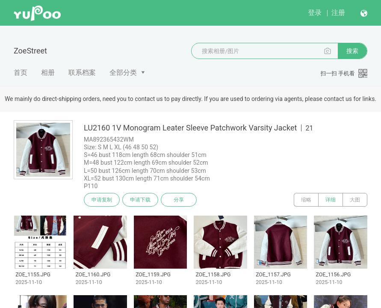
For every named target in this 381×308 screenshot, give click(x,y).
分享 (179, 200)
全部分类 (123, 72)
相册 (48, 72)
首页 (20, 72)
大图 (355, 200)
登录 (315, 13)
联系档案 (82, 72)
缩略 (306, 200)
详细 (330, 200)
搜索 (352, 50)
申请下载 (140, 200)
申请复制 (102, 200)
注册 (338, 13)
